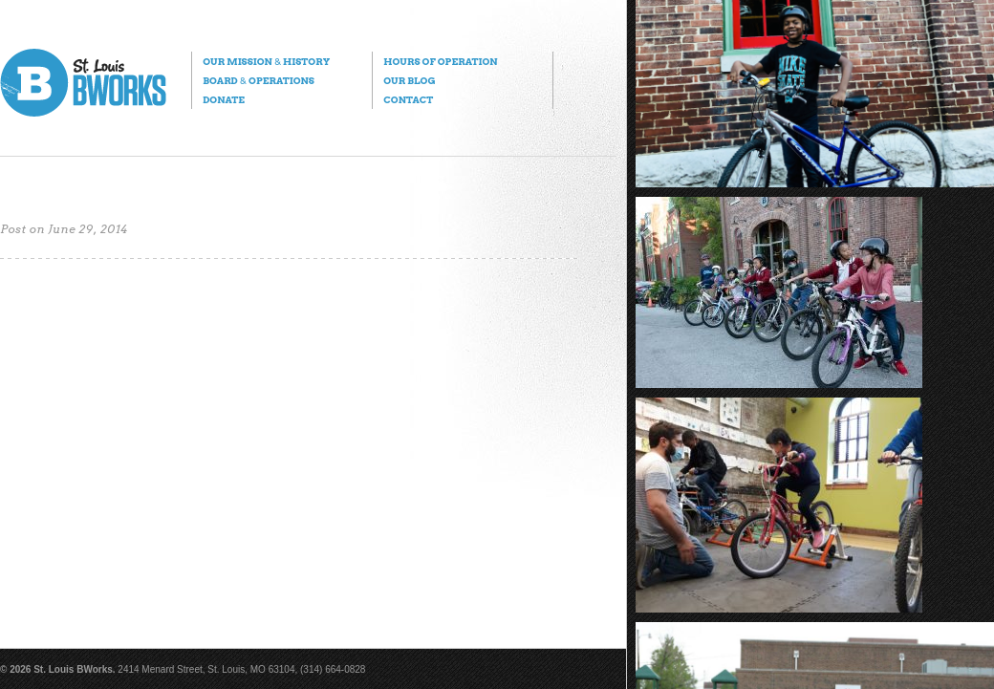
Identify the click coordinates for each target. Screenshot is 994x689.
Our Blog (409, 80)
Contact (408, 99)
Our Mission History (266, 61)
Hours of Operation (440, 61)
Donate (224, 99)
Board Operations (258, 80)
